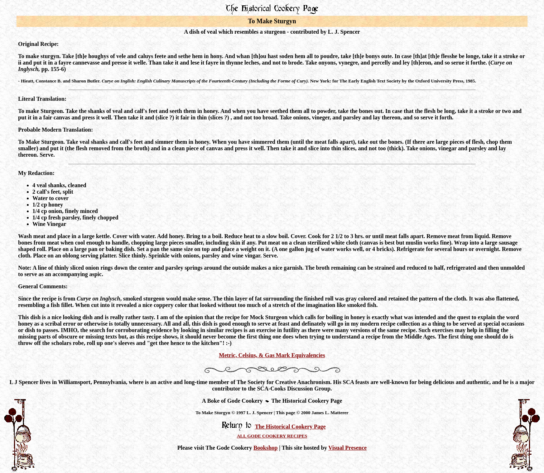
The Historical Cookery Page (290, 427)
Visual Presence (347, 448)
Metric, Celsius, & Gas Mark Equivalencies (272, 355)
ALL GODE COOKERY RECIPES (272, 436)
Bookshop (266, 448)
